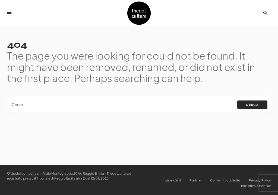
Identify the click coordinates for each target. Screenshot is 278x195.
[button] (9, 13)
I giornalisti (172, 180)
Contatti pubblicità (225, 180)
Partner (195, 180)
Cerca (252, 104)
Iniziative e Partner (256, 185)
